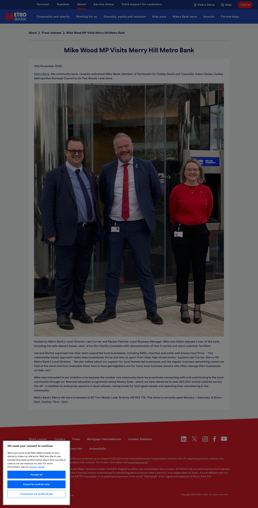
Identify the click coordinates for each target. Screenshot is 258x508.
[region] (36, 473)
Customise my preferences (36, 494)
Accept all (36, 475)
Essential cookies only (36, 484)
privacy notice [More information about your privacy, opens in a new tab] (36, 467)
